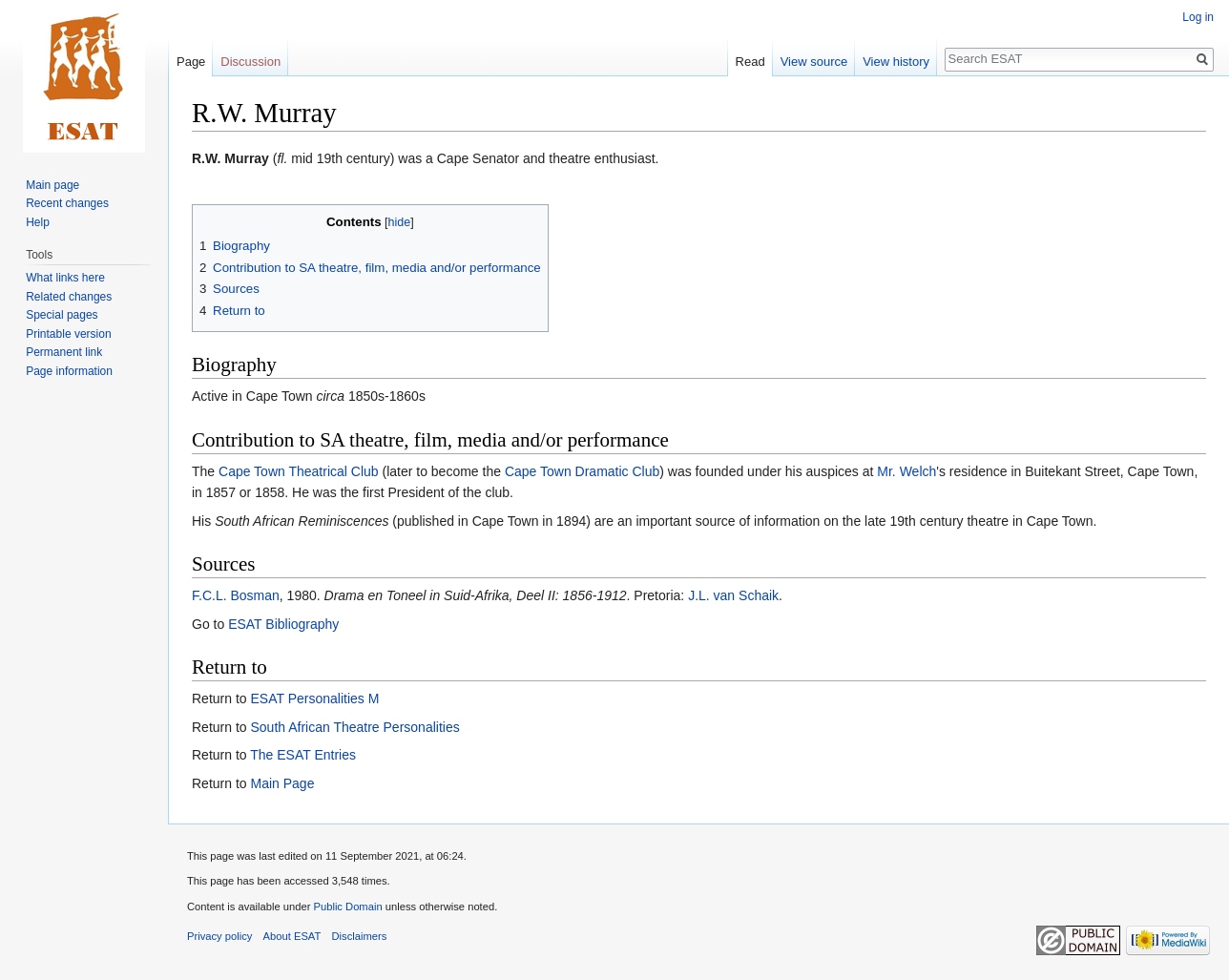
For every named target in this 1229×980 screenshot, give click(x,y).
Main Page (282, 783)
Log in (1198, 17)
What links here (65, 277)
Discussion (250, 61)
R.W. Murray (230, 158)
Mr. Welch (906, 471)
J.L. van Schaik (733, 595)
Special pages (61, 315)
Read (750, 61)
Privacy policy (219, 936)
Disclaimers (359, 936)
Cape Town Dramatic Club (582, 471)
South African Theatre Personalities (354, 727)
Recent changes (67, 203)
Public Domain (347, 906)
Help (38, 222)
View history (896, 61)
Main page (52, 185)
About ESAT (292, 936)
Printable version (68, 334)
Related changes (69, 296)
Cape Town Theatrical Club (299, 471)
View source (814, 61)
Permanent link (64, 352)
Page (191, 61)
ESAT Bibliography (283, 624)
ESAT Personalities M (314, 698)
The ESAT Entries (303, 754)
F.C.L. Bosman (236, 595)
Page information (69, 371)
